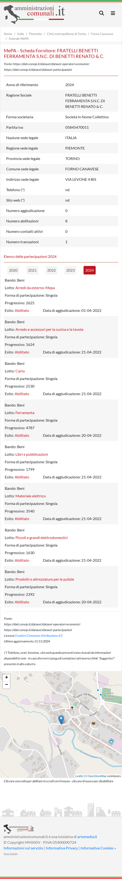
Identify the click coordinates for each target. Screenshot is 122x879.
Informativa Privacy (62, 848)
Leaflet (79, 776)
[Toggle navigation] (101, 13)
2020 (13, 270)
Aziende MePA (19, 38)
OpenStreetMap (97, 776)
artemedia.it (87, 836)
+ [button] (6, 677)
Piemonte (35, 34)
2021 (32, 270)
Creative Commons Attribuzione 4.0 (38, 635)
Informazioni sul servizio (23, 848)
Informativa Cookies (97, 848)
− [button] (6, 685)
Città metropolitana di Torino (66, 34)
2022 (51, 270)
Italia (20, 34)
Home (8, 34)
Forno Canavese (102, 34)
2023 (70, 270)
